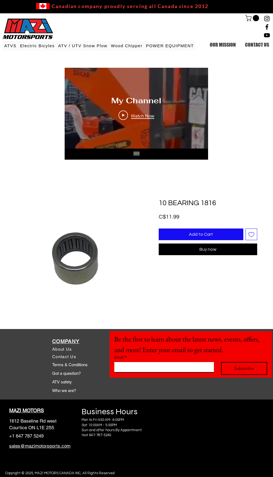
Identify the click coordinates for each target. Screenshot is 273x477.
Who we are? (64, 390)
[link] (253, 18)
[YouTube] (267, 35)
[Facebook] (267, 27)
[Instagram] (267, 18)
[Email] (162, 367)
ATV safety (62, 382)
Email (120, 357)
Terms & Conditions (70, 364)
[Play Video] (136, 115)
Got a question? (66, 373)
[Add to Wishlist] (251, 234)
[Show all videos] (136, 154)
